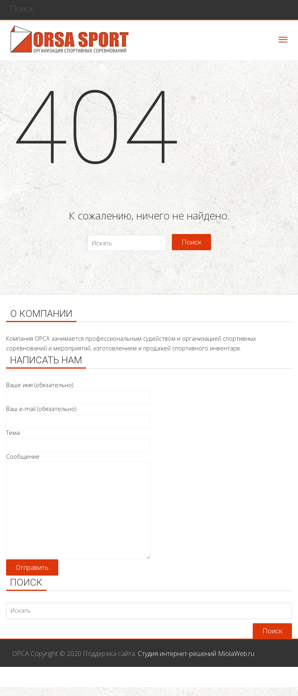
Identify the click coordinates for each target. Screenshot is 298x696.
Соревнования (109, 681)
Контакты (272, 681)
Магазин (179, 681)
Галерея (212, 681)
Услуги (149, 681)
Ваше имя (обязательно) (78, 391)
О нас (241, 681)
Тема (78, 439)
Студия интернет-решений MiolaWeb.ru (196, 653)
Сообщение (78, 461)
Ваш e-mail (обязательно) (78, 415)
